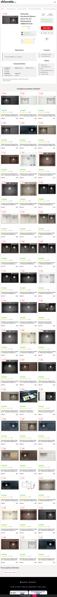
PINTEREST (32, 582)
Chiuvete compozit (22, 9)
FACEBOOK (24, 582)
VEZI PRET (47, 28)
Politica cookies (42, 587)
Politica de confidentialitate (29, 587)
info (17, 118)
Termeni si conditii (15, 587)
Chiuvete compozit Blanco (49, 9)
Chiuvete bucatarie (10, 9)
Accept (34, 595)
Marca (2, 9)
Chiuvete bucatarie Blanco (35, 9)
